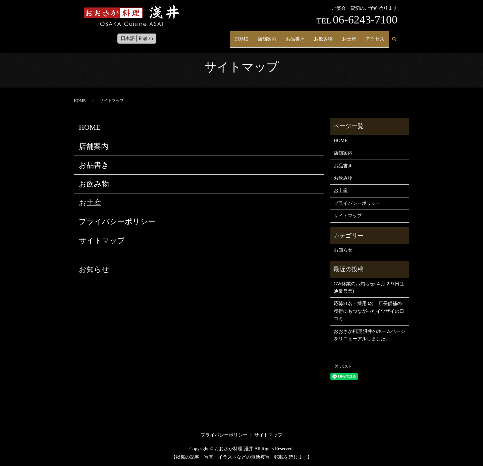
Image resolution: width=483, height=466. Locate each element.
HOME (241, 36)
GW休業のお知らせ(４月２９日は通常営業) (369, 287)
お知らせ (94, 269)
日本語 (128, 38)
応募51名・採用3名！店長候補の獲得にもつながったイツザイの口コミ (369, 311)
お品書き (295, 36)
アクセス (375, 36)
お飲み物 (323, 36)
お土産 (349, 36)
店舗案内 (267, 36)
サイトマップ (102, 240)
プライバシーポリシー (117, 221)
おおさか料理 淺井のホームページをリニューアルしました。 (370, 335)
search (394, 37)
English (146, 38)
